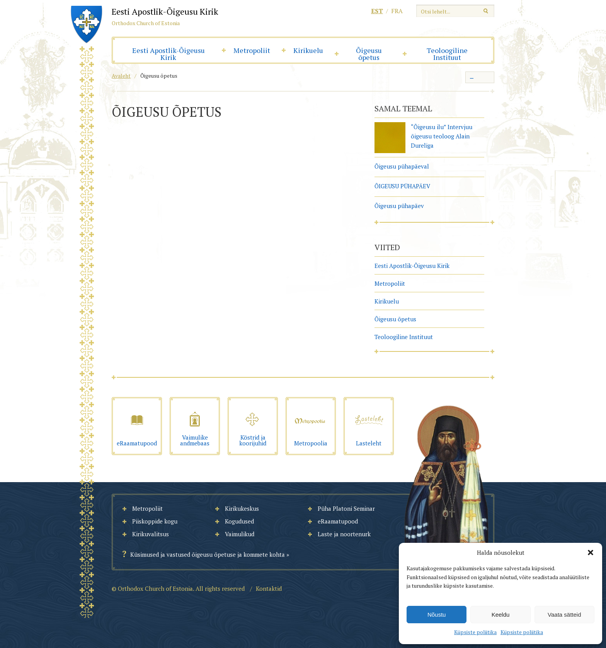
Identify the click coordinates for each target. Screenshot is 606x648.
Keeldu (501, 614)
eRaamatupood (338, 521)
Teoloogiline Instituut (447, 54)
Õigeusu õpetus (369, 54)
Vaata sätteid (564, 614)
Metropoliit (251, 50)
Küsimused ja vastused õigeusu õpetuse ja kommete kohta (207, 554)
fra (397, 11)
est (377, 11)
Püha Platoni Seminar (346, 508)
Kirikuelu (308, 50)
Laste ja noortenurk (344, 534)
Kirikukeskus (242, 508)
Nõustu (436, 614)
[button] (590, 552)
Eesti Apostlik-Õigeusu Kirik (168, 54)
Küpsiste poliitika (475, 632)
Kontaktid (269, 588)
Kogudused (239, 521)
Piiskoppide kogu (154, 521)
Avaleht (121, 75)
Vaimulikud (239, 534)
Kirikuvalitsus (150, 534)
